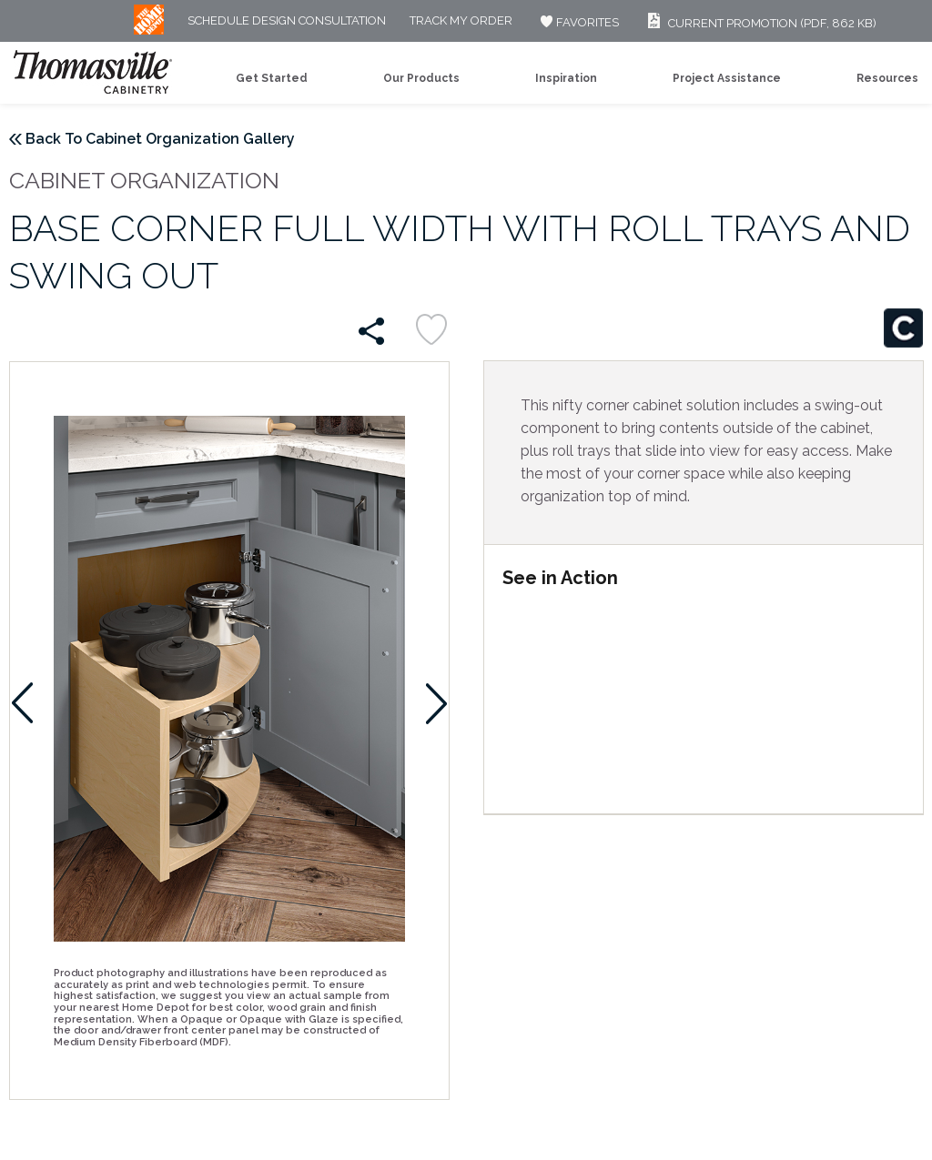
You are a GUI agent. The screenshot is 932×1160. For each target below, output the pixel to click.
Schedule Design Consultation (286, 21)
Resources (887, 78)
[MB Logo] (149, 30)
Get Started (272, 78)
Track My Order (461, 21)
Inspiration (566, 78)
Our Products (421, 78)
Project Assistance (727, 78)
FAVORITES (577, 22)
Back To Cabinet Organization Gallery (160, 138)
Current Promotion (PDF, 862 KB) (759, 23)
